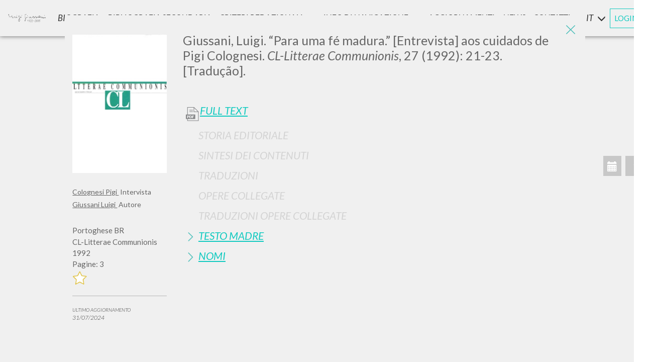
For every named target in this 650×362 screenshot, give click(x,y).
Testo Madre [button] (231, 235)
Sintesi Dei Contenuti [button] (253, 155)
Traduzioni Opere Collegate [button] (272, 215)
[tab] (380, 135)
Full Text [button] (224, 111)
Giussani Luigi (94, 204)
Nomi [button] (212, 255)
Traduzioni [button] (228, 175)
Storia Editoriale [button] (243, 135)
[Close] (570, 30)
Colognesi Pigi (95, 192)
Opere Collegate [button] (241, 195)
